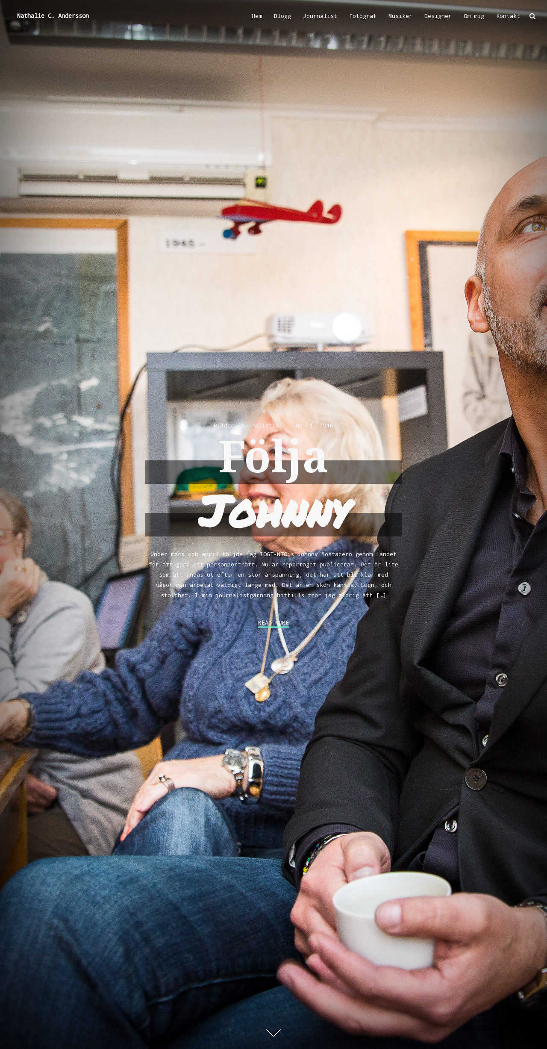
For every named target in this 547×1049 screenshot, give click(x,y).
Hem (257, 16)
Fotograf (362, 16)
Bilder (224, 425)
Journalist (320, 16)
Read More (273, 623)
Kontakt (508, 16)
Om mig (474, 16)
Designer (438, 16)
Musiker (400, 16)
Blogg (282, 16)
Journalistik (258, 425)
